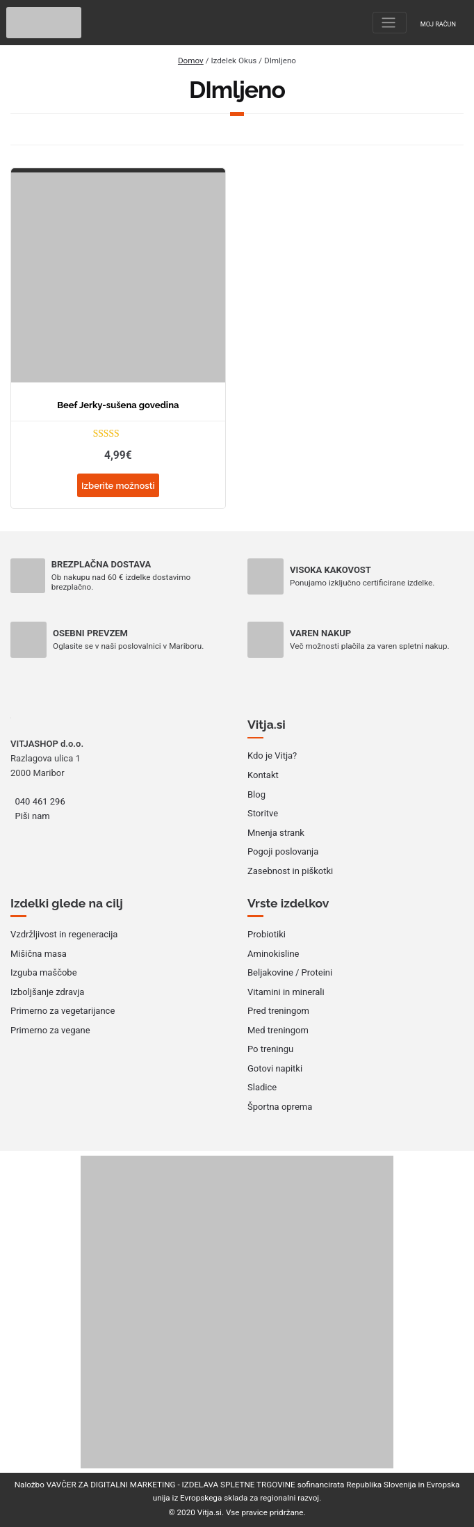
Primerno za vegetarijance (62, 1010)
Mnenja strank (275, 832)
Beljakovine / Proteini (289, 972)
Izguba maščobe (43, 972)
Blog (256, 794)
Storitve (262, 813)
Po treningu (270, 1049)
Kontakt (263, 775)
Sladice (262, 1087)
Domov (191, 60)
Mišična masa (38, 953)
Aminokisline (273, 953)
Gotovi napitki (274, 1068)
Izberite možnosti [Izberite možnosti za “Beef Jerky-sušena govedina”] (118, 485)
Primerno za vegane (50, 1030)
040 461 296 (40, 801)
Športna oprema (279, 1106)
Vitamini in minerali (286, 992)
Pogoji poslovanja (282, 851)
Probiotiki (266, 934)
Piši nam (32, 816)
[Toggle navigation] (390, 23)
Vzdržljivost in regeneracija (63, 934)
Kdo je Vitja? (272, 755)
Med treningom (278, 1030)
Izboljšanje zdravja (47, 992)
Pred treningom (278, 1010)
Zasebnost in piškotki (290, 871)
